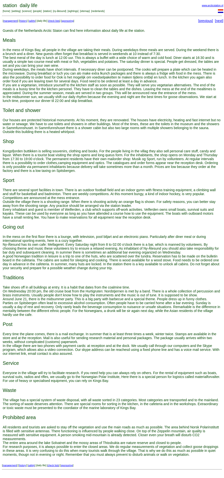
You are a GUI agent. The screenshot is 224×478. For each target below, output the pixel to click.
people (37, 11)
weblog (16, 11)
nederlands (98, 11)
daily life (41, 21)
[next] (219, 21)
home (6, 11)
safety (32, 21)
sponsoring (67, 21)
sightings (73, 11)
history (23, 21)
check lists (54, 21)
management (10, 21)
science (27, 11)
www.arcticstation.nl (212, 5)
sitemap (85, 11)
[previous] (205, 21)
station (47, 11)
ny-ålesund (60, 11)
